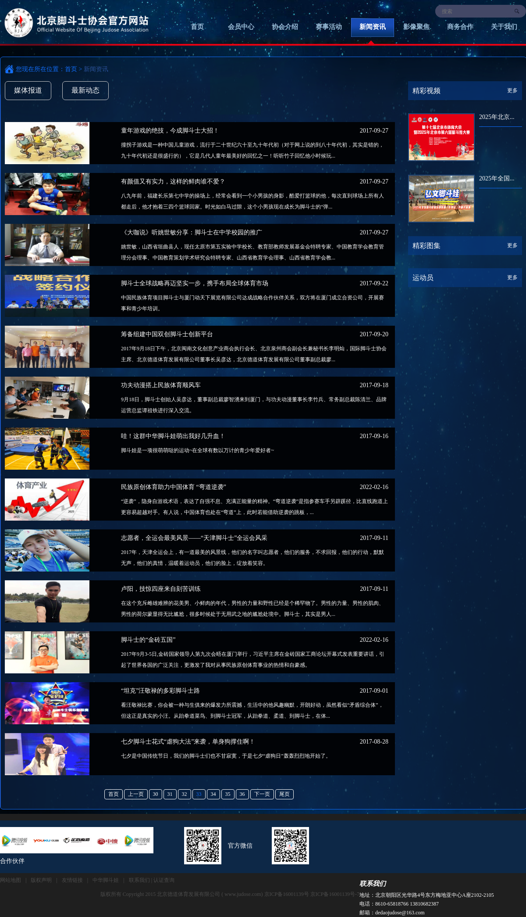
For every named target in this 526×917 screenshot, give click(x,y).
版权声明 (41, 880)
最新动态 (85, 90)
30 (155, 794)
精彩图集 (426, 245)
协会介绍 (285, 26)
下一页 (262, 794)
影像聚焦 (416, 26)
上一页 (136, 794)
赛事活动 (329, 26)
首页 (197, 26)
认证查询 (163, 880)
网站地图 (10, 880)
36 (242, 794)
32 (184, 794)
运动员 (423, 277)
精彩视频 (426, 90)
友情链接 (72, 880)
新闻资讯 (372, 26)
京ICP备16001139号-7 (334, 894)
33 (199, 794)
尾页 (284, 794)
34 (213, 794)
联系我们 (372, 883)
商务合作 (460, 26)
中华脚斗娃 (105, 880)
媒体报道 (28, 90)
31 (170, 794)
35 (228, 794)
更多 (512, 90)
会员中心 (241, 26)
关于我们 (504, 26)
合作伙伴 (12, 861)
